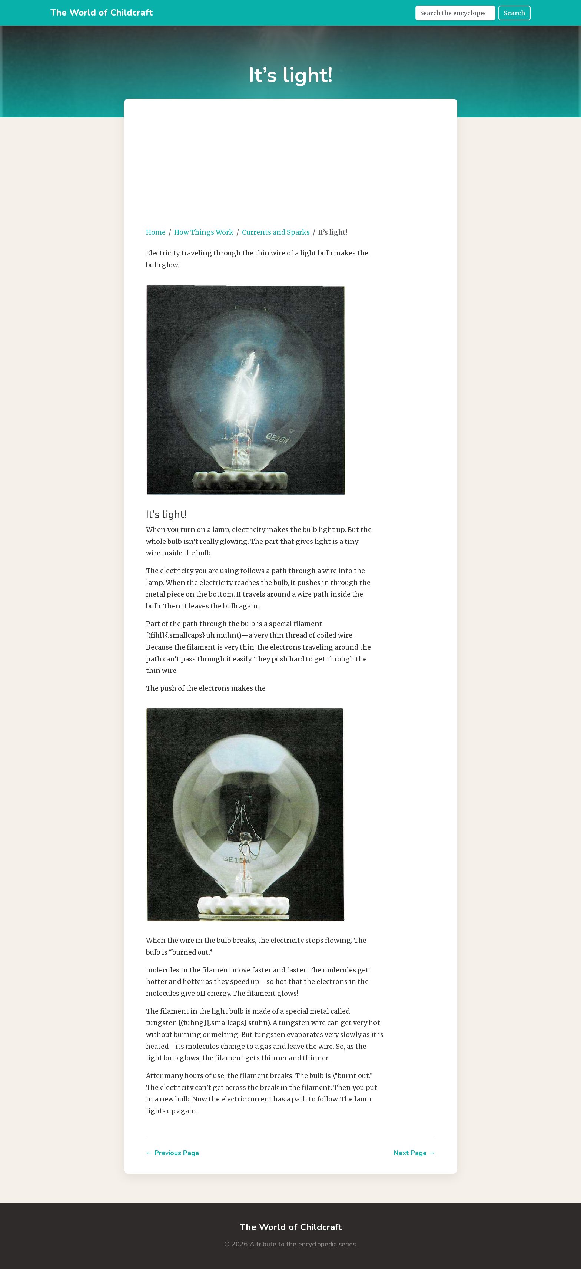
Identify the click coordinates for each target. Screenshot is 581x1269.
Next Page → (414, 1153)
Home (156, 232)
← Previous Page (172, 1153)
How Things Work (203, 232)
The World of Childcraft (101, 13)
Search (514, 13)
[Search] (455, 13)
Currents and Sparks (276, 232)
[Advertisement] (312, 169)
